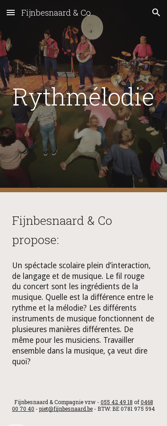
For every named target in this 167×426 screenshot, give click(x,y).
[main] (83, 96)
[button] (10, 12)
